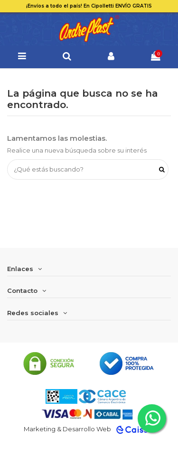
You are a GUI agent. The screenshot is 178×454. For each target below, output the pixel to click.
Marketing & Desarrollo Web (67, 429)
